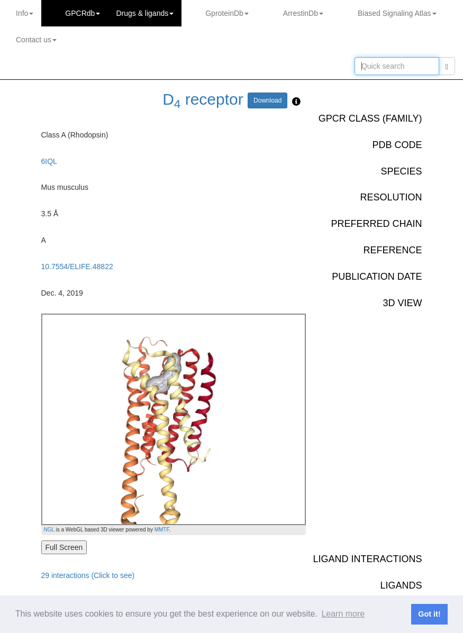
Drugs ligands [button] (145, 13)
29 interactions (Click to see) (88, 575)
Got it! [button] (429, 614)
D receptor (202, 99)
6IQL (49, 161)
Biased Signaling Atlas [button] (397, 13)
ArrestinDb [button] (303, 13)
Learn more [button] (343, 613)
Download (267, 100)
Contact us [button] (36, 39)
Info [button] (24, 13)
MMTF (162, 530)
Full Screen (64, 547)
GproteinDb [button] (227, 13)
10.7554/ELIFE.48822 (77, 266)
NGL (49, 530)
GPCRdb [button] (82, 13)
